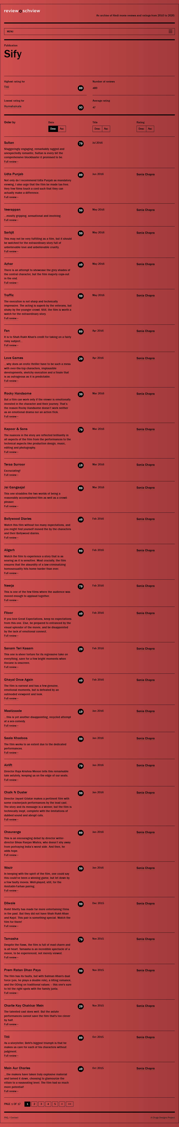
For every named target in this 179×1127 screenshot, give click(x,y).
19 (80, 465)
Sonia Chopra (146, 174)
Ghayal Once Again (18, 679)
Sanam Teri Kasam (18, 648)
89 (80, 88)
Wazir (8, 867)
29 (80, 359)
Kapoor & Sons (15, 429)
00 (80, 107)
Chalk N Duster (15, 792)
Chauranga (12, 832)
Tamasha (11, 938)
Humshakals (12, 106)
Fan (7, 330)
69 (80, 332)
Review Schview (15, 12)
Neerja (9, 585)
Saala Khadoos (15, 738)
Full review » (11, 162)
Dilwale (9, 903)
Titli (6, 87)
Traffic (9, 295)
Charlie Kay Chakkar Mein (24, 1005)
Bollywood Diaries (17, 518)
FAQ (6, 1117)
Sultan (9, 142)
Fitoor (8, 613)
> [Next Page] (62, 1104)
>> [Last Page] (69, 1104)
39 (80, 394)
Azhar (8, 264)
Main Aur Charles (17, 1068)
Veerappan (12, 209)
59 (80, 210)
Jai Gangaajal (14, 487)
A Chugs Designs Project (163, 1117)
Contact (14, 1117)
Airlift (8, 765)
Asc (62, 129)
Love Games (13, 358)
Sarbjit (9, 232)
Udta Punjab (13, 174)
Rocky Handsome (17, 393)
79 (80, 144)
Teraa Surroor (14, 464)
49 (80, 265)
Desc (53, 129)
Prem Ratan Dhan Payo (22, 970)
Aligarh (9, 550)
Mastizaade (13, 711)
